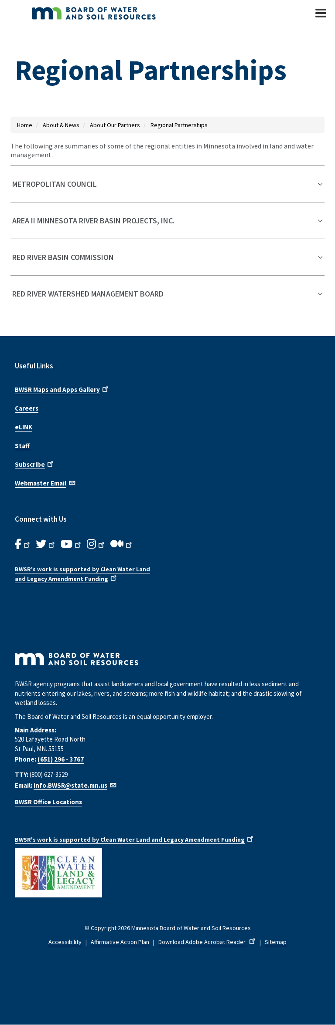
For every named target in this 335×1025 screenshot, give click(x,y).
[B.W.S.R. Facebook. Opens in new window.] (23, 544)
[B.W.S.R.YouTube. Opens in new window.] (71, 544)
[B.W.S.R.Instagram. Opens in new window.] (96, 544)
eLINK (23, 427)
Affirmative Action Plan (120, 942)
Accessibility (65, 942)
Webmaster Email (45, 482)
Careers (26, 408)
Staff (22, 446)
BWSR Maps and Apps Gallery (62, 389)
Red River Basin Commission (63, 257)
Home (24, 125)
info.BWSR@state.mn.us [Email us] (75, 785)
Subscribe (35, 464)
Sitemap (276, 942)
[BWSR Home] (119, 13)
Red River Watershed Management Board (88, 294)
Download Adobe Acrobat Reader (207, 942)
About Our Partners (115, 125)
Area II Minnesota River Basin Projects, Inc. (93, 221)
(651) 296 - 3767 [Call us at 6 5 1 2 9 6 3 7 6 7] (61, 759)
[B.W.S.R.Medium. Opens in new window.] (121, 544)
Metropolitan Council (54, 184)
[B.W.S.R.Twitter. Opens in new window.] (46, 544)
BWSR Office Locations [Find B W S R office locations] (48, 802)
